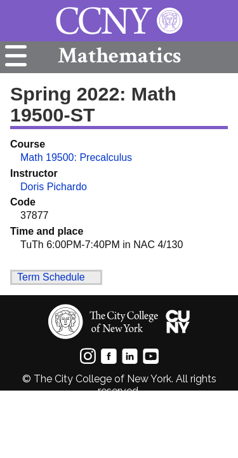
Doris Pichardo (53, 186)
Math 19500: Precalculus (76, 157)
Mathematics (119, 55)
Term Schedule (51, 277)
